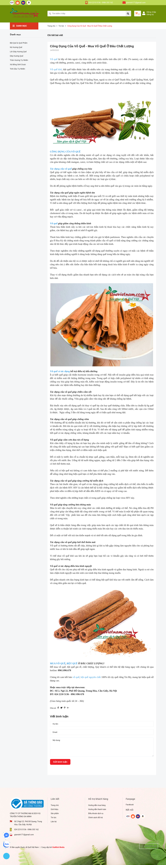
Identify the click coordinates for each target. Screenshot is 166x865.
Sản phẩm (55, 813)
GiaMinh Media (58, 847)
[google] (128, 816)
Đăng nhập (151, 12)
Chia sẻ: (53, 708)
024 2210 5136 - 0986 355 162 (101, 3)
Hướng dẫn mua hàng (96, 805)
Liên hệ (54, 822)
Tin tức (53, 817)
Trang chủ (55, 805)
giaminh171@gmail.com (136, 3)
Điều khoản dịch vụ (95, 813)
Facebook (130, 805)
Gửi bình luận (60, 762)
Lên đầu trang (149, 846)
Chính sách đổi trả (95, 817)
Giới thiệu (54, 809)
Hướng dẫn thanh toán (97, 809)
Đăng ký (150, 14)
